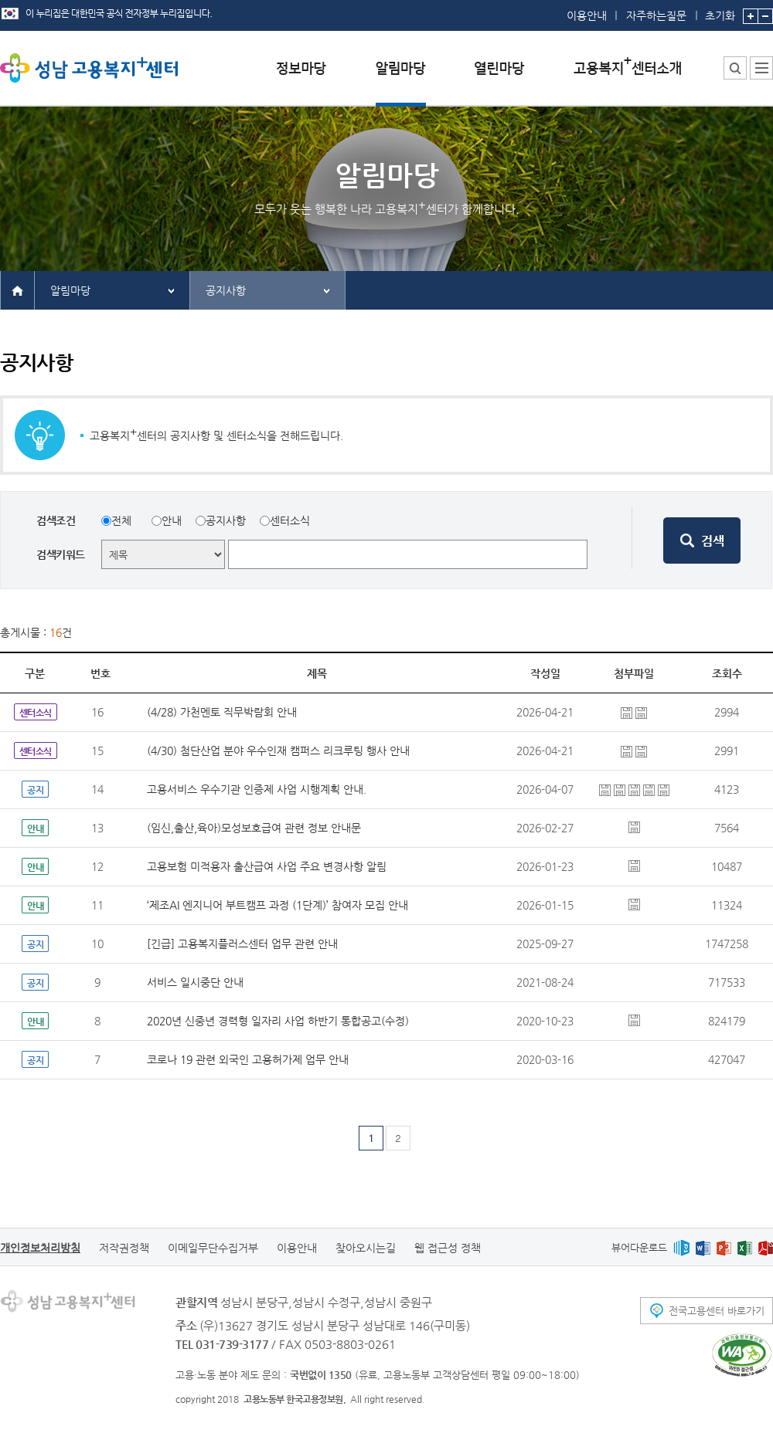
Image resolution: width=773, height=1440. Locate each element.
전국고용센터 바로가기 (716, 1310)
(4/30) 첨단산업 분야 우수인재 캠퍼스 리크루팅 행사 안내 (278, 750)
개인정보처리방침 (40, 1248)
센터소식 (290, 520)
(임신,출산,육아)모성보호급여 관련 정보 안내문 (254, 828)
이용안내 (587, 15)
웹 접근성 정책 (447, 1248)
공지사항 (226, 290)
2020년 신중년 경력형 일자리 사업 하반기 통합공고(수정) (278, 1021)
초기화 (720, 11)
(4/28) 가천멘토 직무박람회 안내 (222, 712)
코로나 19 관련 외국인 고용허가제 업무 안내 (248, 1059)
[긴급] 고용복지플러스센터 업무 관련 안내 (242, 943)
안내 (172, 520)
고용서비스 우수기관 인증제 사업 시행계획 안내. (256, 789)
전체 (121, 520)
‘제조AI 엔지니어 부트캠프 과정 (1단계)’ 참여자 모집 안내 (277, 905)
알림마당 (70, 290)
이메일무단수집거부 (213, 1248)
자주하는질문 (656, 15)
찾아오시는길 (365, 1248)
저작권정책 (124, 1248)
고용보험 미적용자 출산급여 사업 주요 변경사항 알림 (266, 866)
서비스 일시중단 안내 (195, 982)
